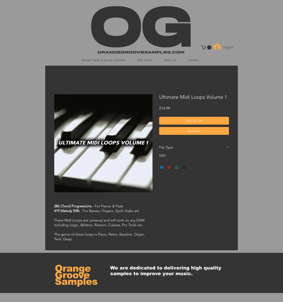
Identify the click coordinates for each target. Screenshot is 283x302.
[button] (206, 47)
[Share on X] (184, 167)
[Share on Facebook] (161, 167)
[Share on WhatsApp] (176, 167)
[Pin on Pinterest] (169, 167)
